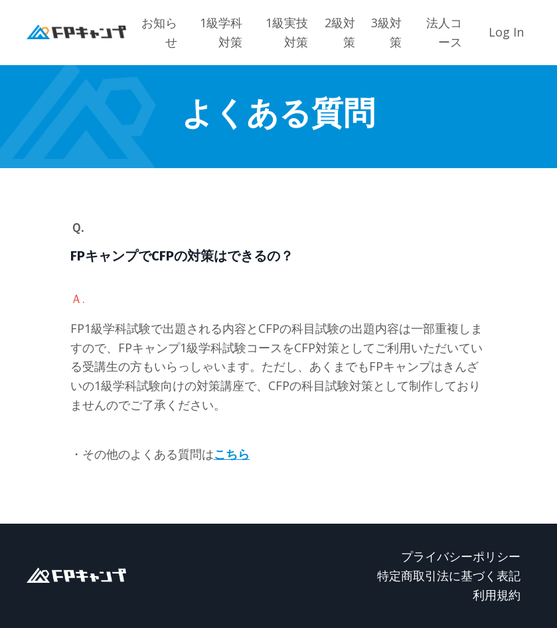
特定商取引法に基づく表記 (448, 575)
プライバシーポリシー (460, 556)
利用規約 (496, 595)
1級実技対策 (287, 32)
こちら (232, 454)
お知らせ (159, 32)
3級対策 (386, 32)
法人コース (444, 32)
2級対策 (340, 32)
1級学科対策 (221, 32)
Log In (506, 32)
